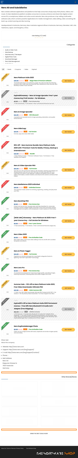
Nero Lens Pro (19, 267)
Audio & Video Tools (11, 50)
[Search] (75, 2)
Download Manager (11, 59)
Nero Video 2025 (20, 234)
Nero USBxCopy (20, 128)
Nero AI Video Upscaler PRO (24, 165)
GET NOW (68, 204)
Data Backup (9, 52)
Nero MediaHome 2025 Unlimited (27, 184)
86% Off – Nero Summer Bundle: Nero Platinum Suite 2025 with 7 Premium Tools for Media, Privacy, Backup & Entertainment (36, 148)
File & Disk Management (12, 61)
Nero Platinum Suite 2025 (24, 77)
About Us (3, 447)
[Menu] (2, 2)
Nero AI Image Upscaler (23, 112)
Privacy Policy (20, 447)
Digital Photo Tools (10, 57)
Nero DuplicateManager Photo (26, 326)
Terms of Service (11, 447)
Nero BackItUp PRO (21, 201)
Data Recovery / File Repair (13, 54)
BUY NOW (68, 81)
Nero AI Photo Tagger (22, 251)
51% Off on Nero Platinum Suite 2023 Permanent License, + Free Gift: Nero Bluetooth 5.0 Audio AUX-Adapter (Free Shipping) (35, 306)
